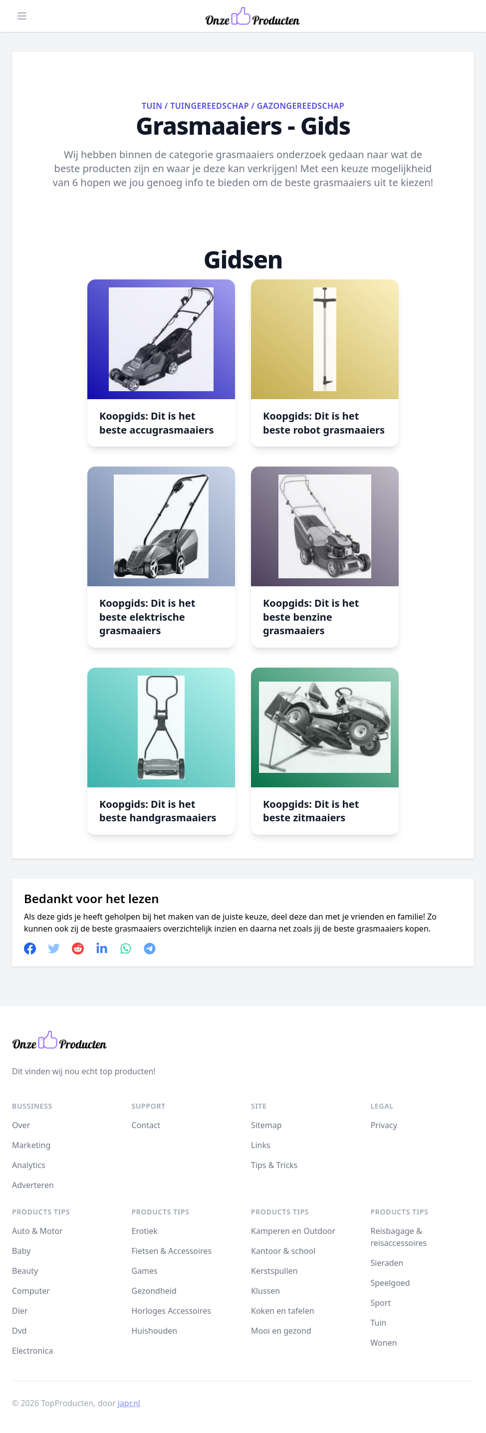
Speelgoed (390, 1282)
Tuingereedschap (209, 105)
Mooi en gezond (281, 1330)
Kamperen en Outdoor (293, 1230)
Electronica (32, 1350)
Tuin (152, 105)
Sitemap (266, 1125)
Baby (21, 1250)
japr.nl (129, 1403)
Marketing (31, 1145)
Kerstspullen (274, 1270)
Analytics (28, 1165)
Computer (31, 1290)
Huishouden (155, 1330)
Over (21, 1125)
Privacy (384, 1125)
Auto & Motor (37, 1230)
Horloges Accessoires (171, 1310)
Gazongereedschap (300, 105)
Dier (19, 1310)
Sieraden (387, 1262)
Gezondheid (154, 1290)
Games (145, 1270)
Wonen (384, 1342)
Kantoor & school (283, 1250)
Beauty (25, 1270)
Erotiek (145, 1230)
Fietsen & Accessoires (172, 1250)
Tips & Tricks (274, 1165)
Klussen (265, 1290)
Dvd (19, 1330)
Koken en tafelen (282, 1310)
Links (260, 1145)
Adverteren (33, 1185)
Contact (146, 1125)
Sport (381, 1302)
